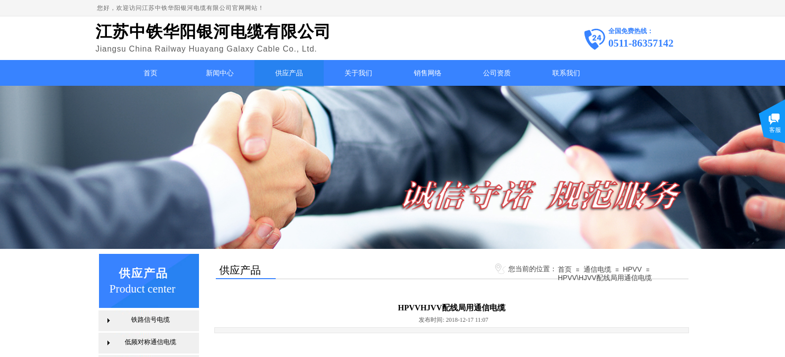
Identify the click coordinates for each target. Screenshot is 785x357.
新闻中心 (220, 73)
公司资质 (497, 73)
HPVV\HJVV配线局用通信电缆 (605, 278)
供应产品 (289, 73)
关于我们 (358, 73)
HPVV (632, 269)
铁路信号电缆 (150, 319)
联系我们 (566, 73)
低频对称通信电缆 (150, 342)
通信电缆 (597, 269)
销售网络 (428, 73)
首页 (150, 73)
